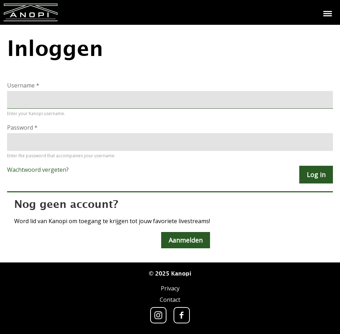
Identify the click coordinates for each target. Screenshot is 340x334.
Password (22, 127)
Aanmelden (186, 240)
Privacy (170, 288)
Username (23, 85)
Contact (170, 300)
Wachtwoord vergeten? (38, 170)
